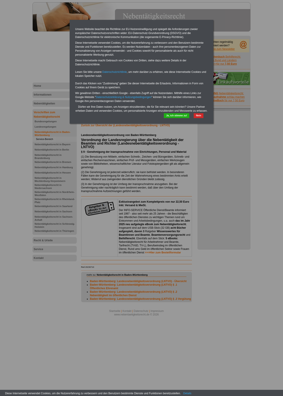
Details (187, 393)
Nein (198, 115)
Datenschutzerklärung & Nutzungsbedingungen (123, 97)
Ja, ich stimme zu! (176, 115)
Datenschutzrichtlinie (114, 72)
